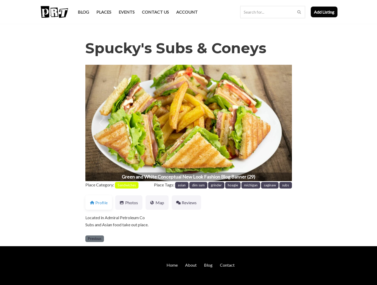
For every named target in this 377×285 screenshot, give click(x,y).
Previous (94, 238)
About (191, 264)
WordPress (84, 278)
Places (103, 11)
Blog (83, 11)
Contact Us (155, 11)
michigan (251, 185)
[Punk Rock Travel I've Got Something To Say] (54, 12)
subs (285, 185)
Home (172, 264)
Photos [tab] (129, 202)
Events (127, 11)
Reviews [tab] (186, 202)
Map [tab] (157, 202)
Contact (227, 264)
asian (182, 185)
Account (187, 11)
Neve (44, 278)
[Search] (266, 12)
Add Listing (324, 11)
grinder (216, 185)
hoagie (233, 185)
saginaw (270, 185)
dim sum (198, 185)
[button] (100, 123)
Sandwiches (127, 185)
